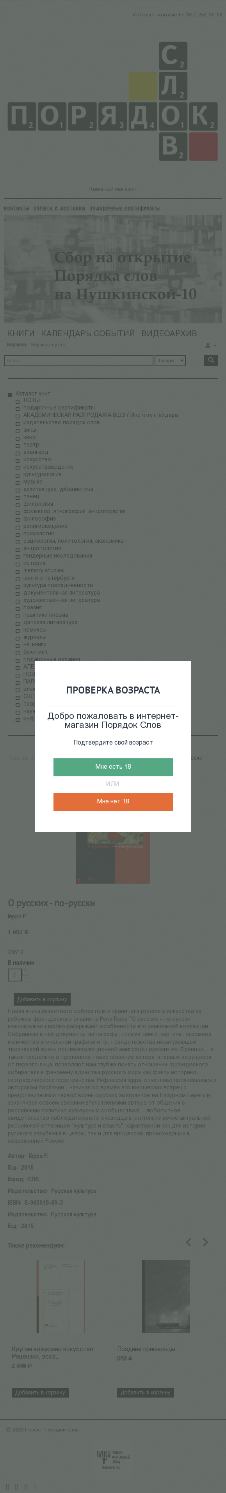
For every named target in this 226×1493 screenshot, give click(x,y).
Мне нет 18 (113, 802)
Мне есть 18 (113, 767)
